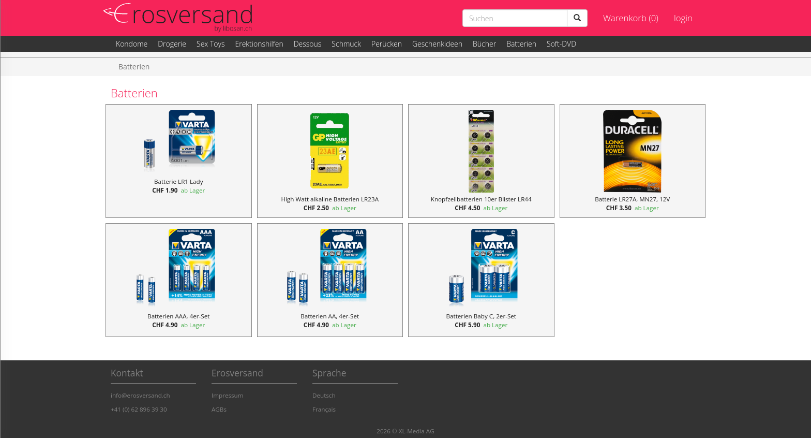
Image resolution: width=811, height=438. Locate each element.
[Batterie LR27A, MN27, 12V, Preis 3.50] (633, 161)
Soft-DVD (561, 44)
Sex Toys (210, 44)
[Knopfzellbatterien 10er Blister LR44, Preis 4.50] (481, 161)
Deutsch (324, 395)
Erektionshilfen (259, 44)
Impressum (228, 395)
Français (324, 409)
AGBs (219, 409)
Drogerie (172, 44)
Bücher (484, 44)
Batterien (521, 44)
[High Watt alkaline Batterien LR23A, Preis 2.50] (330, 161)
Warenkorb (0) (630, 18)
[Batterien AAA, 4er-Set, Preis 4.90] (179, 280)
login (683, 18)
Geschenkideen (437, 44)
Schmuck (346, 44)
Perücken (386, 44)
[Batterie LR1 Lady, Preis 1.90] (179, 161)
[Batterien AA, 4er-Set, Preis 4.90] (330, 280)
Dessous (308, 44)
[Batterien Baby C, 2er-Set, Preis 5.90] (481, 280)
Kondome (131, 44)
